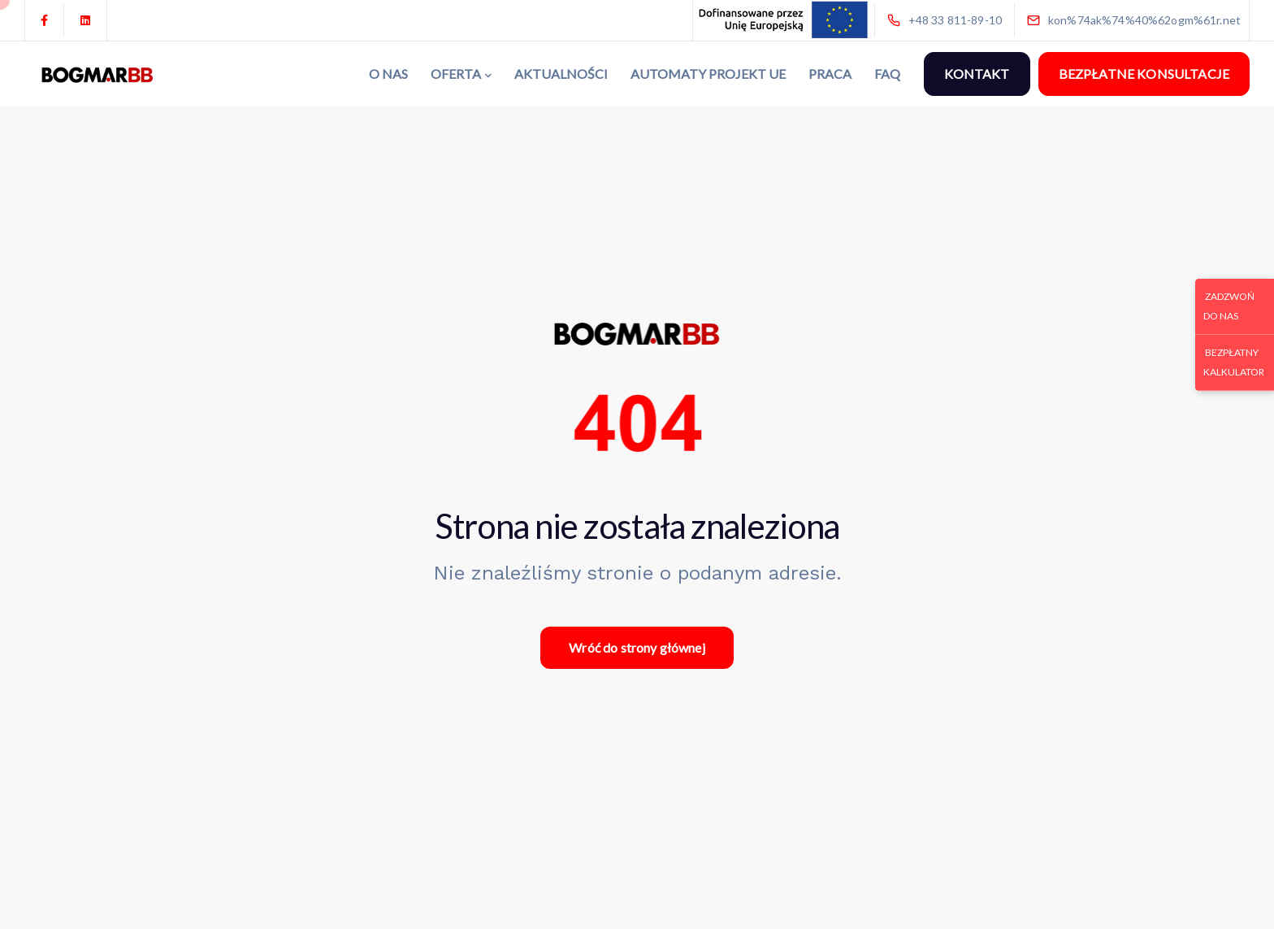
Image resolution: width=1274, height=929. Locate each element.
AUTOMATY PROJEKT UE (708, 73)
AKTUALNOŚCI (561, 73)
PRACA (830, 73)
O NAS (388, 73)
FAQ (887, 73)
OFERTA (456, 73)
